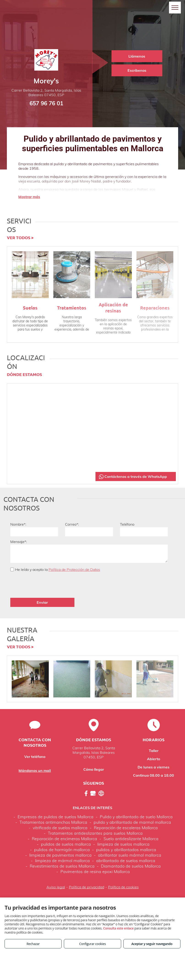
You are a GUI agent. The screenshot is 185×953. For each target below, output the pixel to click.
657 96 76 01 (46, 103)
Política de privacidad (86, 871)
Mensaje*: (18, 541)
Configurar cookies (92, 944)
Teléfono (127, 524)
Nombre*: (18, 524)
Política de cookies (123, 871)
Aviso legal (55, 871)
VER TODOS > (20, 237)
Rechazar (33, 944)
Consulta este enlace (118, 928)
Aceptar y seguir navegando (151, 944)
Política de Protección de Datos (74, 569)
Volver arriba (92, 885)
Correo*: (72, 524)
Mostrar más (29, 196)
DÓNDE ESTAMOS (24, 374)
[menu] (175, 7)
